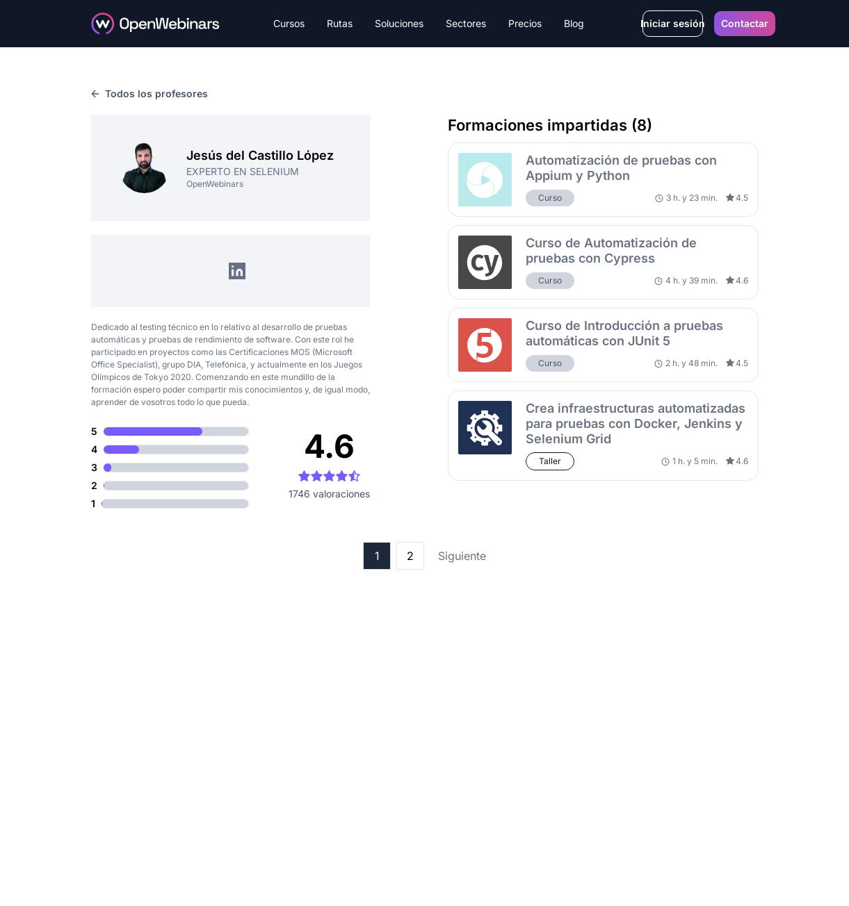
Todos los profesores (149, 93)
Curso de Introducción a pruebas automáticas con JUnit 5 (624, 333)
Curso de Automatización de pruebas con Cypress (611, 250)
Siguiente (462, 556)
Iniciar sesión (672, 23)
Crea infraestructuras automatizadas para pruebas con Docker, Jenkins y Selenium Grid (635, 423)
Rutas (340, 23)
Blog (574, 23)
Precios (525, 23)
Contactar (744, 23)
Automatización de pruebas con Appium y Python (621, 168)
